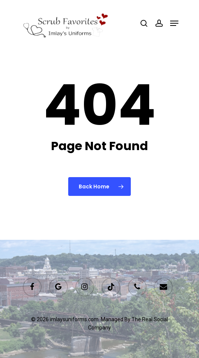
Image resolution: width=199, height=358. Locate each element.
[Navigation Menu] (174, 23)
